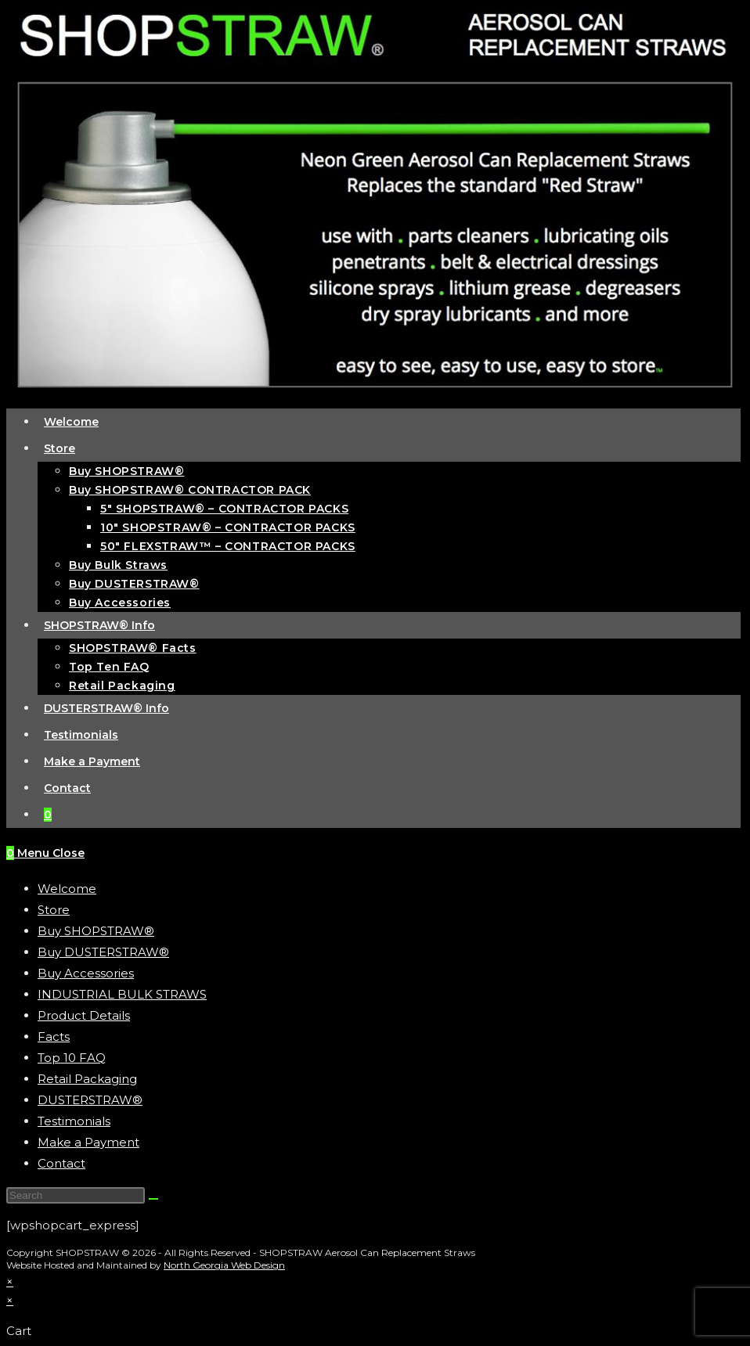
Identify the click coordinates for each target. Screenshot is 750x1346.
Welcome (67, 888)
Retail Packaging (87, 1078)
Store (54, 909)
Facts (54, 1036)
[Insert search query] (75, 1195)
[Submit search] (153, 1198)
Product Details (84, 1015)
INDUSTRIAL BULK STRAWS (122, 994)
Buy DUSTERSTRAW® (103, 952)
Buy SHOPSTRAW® (96, 930)
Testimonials (74, 1121)
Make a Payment (88, 1142)
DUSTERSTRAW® (90, 1099)
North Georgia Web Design (224, 1265)
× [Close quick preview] (9, 1281)
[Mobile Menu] (51, 853)
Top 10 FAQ (72, 1057)
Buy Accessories (86, 973)
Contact (61, 1163)
